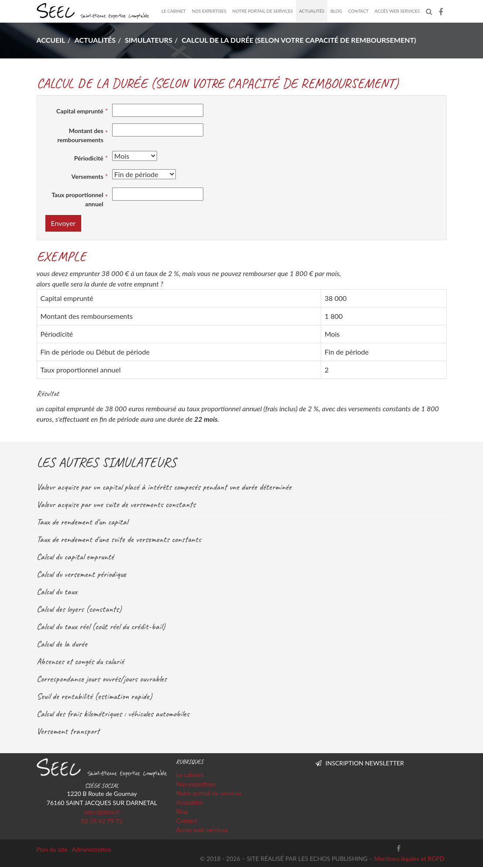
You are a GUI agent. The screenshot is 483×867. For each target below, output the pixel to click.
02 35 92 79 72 (102, 821)
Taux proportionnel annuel (77, 199)
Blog (336, 11)
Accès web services (397, 11)
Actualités (311, 11)
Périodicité (88, 158)
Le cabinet (173, 11)
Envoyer (63, 223)
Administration (92, 849)
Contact (358, 11)
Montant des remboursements (80, 135)
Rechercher (430, 11)
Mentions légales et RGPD (409, 858)
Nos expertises (209, 11)
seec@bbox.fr (102, 812)
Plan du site (52, 849)
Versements (87, 176)
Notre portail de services (263, 11)
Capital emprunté (79, 111)
